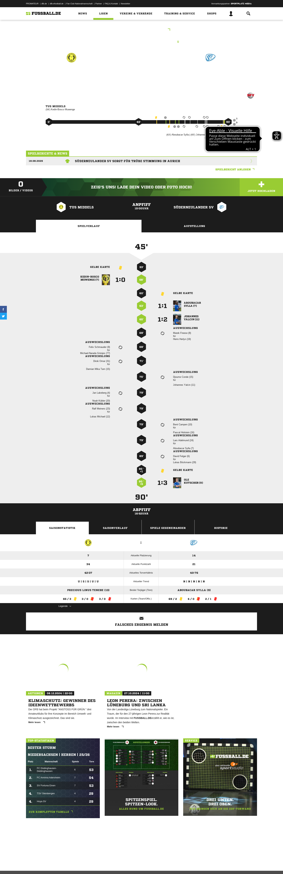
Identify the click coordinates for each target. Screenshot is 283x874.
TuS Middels (71, 73)
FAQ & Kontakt (111, 4)
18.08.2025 (36, 161)
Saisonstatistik (62, 528)
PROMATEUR (32, 4)
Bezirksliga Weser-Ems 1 (141, 30)
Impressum (31, 865)
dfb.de (44, 4)
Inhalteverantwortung (109, 865)
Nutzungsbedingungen (71, 865)
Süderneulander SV (210, 73)
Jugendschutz (91, 865)
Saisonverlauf (115, 528)
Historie (221, 528)
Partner (98, 4)
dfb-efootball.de (57, 4)
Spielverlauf (89, 226)
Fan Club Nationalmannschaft (79, 4)
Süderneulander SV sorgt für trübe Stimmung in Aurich (127, 161)
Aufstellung (194, 226)
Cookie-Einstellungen (131, 865)
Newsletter (125, 4)
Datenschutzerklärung (48, 865)
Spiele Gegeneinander (168, 528)
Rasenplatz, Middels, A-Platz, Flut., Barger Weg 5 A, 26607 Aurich (141, 41)
